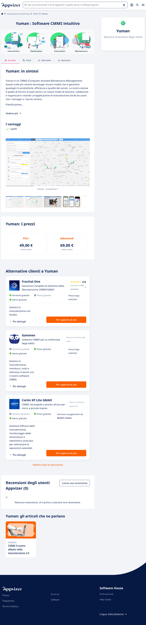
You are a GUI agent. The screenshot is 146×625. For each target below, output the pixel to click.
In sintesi (10, 60)
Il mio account (106, 594)
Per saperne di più (66, 319)
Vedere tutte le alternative (48, 464)
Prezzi (27, 60)
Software (55, 599)
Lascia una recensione (74, 483)
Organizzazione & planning (18, 13)
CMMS (35, 13)
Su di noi (55, 594)
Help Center (105, 599)
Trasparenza (8, 600)
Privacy (5, 595)
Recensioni (64, 60)
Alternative (44, 60)
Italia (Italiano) (117, 614)
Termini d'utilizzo (10, 606)
